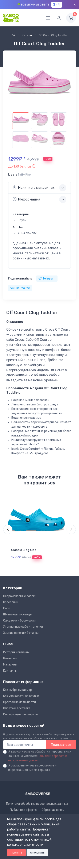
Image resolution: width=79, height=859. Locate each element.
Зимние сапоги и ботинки (21, 633)
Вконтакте (20, 288)
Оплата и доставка (16, 708)
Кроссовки (10, 602)
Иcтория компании (16, 652)
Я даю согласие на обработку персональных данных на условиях (39, 756)
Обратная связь (53, 810)
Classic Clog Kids (23, 550)
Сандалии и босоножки (19, 620)
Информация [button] (26, 199)
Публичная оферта (23, 810)
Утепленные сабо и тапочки (23, 627)
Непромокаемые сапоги (19, 596)
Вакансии (10, 658)
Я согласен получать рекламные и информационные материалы (32, 768)
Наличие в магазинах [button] (34, 187)
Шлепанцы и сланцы (17, 614)
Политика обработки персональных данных (37, 804)
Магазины (10, 664)
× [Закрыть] (75, 5)
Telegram (46, 278)
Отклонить (37, 852)
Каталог (27, 35)
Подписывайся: (20, 278)
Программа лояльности (19, 702)
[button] (21, 166)
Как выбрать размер (17, 690)
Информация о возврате (20, 714)
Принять (16, 852)
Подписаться (61, 745)
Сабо (6, 608)
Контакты (10, 670)
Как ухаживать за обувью (21, 696)
